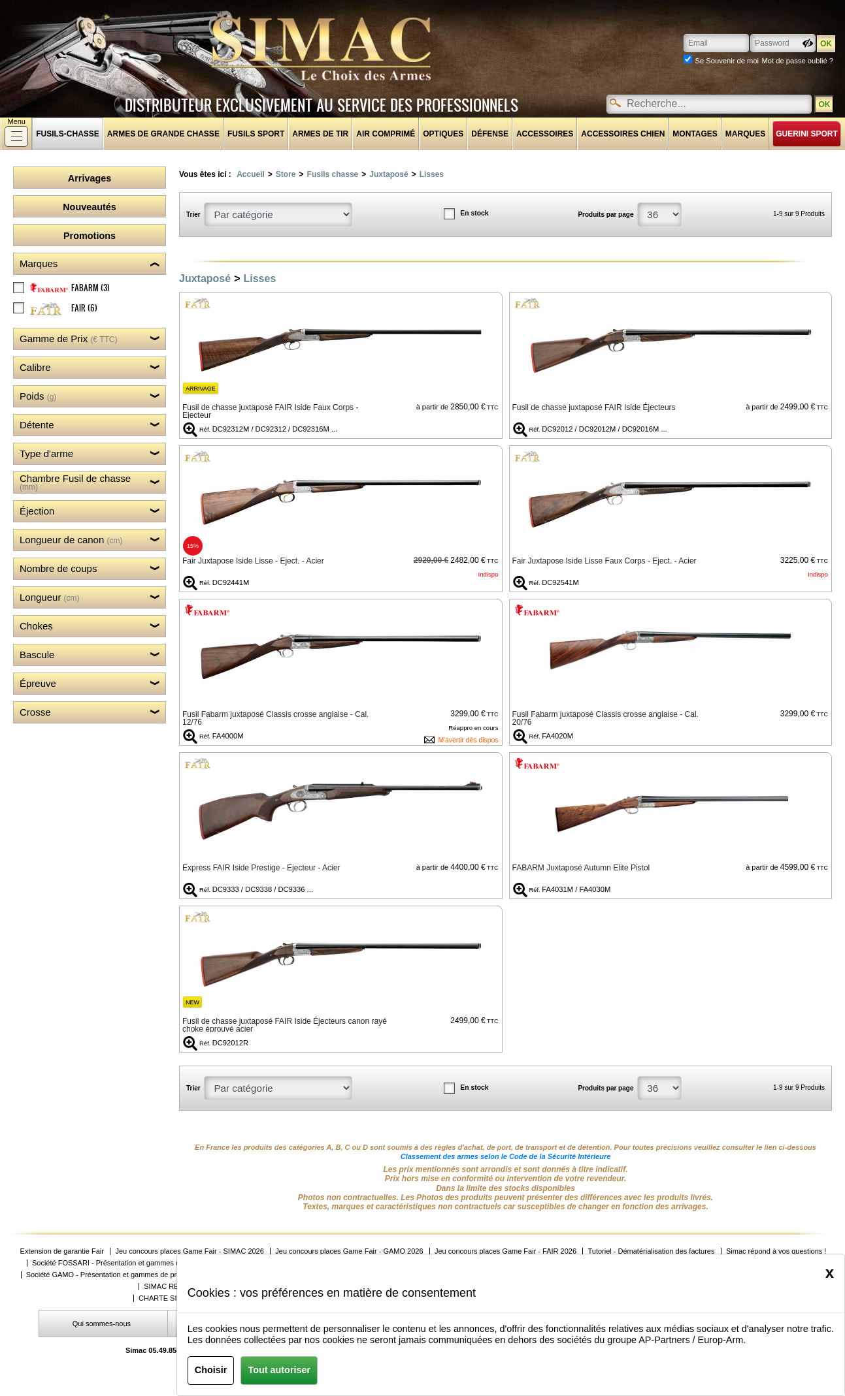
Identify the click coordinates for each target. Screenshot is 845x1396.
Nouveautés (89, 207)
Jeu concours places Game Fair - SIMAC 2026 (189, 1251)
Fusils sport (255, 133)
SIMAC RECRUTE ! (175, 1286)
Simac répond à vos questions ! (776, 1251)
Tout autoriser (279, 1370)
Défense (489, 133)
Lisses (432, 174)
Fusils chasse (333, 174)
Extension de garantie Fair (62, 1251)
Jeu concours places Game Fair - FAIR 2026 (505, 1251)
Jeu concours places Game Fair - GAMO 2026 (349, 1251)
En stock (474, 213)
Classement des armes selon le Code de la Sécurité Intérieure (506, 1156)
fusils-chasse (67, 133)
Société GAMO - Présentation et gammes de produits (111, 1274)
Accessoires (544, 133)
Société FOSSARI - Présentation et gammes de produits (122, 1263)
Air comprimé (385, 133)
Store (286, 174)
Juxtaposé (388, 174)
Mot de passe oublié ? (797, 61)
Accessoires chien (623, 133)
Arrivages (89, 178)
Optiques (443, 133)
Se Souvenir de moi (727, 61)
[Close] (829, 1272)
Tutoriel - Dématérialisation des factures (651, 1251)
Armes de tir (320, 133)
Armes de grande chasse (163, 133)
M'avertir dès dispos (468, 740)
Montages (694, 133)
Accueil (251, 174)
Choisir (211, 1370)
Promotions (89, 235)
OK (824, 104)
